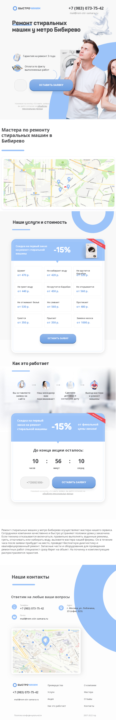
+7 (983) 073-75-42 (86, 8)
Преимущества (55, 685)
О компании (90, 685)
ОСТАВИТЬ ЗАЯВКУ (51, 84)
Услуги (51, 692)
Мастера (88, 692)
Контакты (89, 705)
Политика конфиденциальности (28, 715)
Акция (51, 699)
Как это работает (57, 705)
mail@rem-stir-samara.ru (84, 13)
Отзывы (88, 699)
